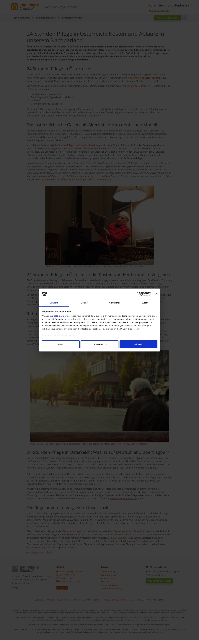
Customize (99, 344)
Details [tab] (84, 302)
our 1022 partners (59, 316)
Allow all (138, 344)
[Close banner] (156, 294)
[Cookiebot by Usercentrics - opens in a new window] (139, 294)
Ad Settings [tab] (114, 302)
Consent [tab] (54, 302)
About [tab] (145, 302)
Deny (60, 344)
